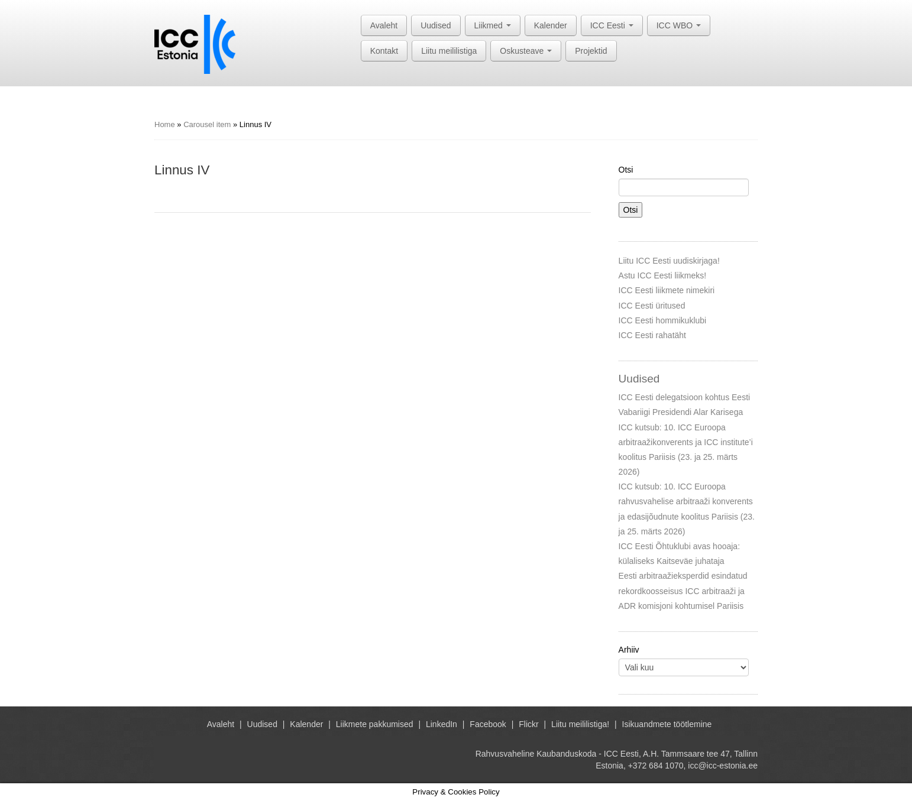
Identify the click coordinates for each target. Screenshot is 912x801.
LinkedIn (441, 724)
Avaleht (383, 25)
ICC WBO (678, 25)
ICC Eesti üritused (652, 305)
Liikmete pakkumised (374, 724)
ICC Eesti (611, 25)
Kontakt (384, 51)
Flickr (528, 724)
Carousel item (207, 124)
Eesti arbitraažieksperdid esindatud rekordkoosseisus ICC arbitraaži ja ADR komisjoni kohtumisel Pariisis (683, 590)
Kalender (550, 25)
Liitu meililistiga (449, 51)
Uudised (436, 25)
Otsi (626, 169)
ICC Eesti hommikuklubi (663, 320)
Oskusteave (526, 51)
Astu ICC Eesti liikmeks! (663, 275)
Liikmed (492, 25)
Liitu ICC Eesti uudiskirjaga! (669, 260)
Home (164, 124)
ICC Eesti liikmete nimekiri (667, 290)
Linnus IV (181, 170)
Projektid (591, 51)
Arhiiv (629, 649)
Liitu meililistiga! (580, 724)
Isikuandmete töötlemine (667, 724)
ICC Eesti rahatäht (652, 335)
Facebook (488, 724)
